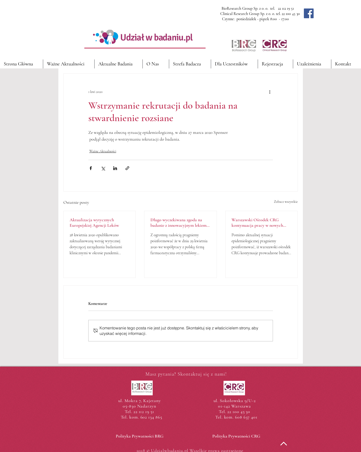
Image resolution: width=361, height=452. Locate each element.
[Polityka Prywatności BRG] (139, 436)
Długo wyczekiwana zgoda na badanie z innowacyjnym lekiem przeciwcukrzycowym (178, 222)
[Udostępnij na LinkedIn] (115, 168)
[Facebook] (309, 13)
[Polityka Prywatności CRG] (236, 436)
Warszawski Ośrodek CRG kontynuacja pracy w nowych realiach (257, 222)
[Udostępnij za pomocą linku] (127, 168)
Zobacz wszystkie (286, 202)
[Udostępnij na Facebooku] (90, 168)
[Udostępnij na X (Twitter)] (103, 168)
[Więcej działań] (270, 92)
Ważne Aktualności (102, 151)
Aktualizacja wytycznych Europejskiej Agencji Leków (94, 222)
